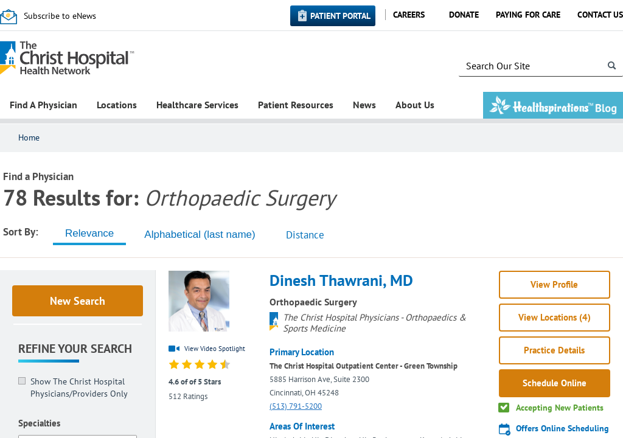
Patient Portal (340, 15)
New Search (77, 301)
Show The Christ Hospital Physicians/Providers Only (79, 387)
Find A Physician (43, 105)
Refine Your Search (75, 348)
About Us (414, 105)
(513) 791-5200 (296, 406)
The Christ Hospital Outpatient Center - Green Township (364, 366)
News (364, 105)
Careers (409, 14)
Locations (117, 105)
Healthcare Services (197, 105)
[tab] (89, 233)
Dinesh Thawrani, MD (341, 280)
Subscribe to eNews (60, 15)
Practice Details (554, 350)
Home (29, 137)
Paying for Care (528, 14)
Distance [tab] (305, 235)
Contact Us (600, 14)
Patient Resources (295, 105)
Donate (464, 14)
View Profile (554, 284)
